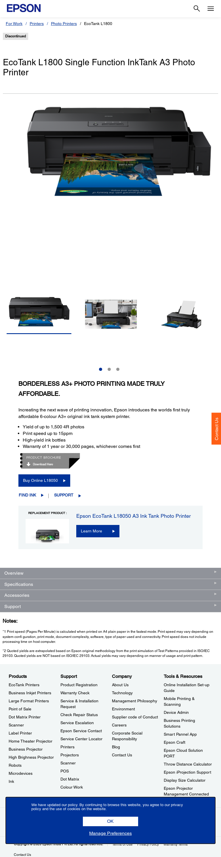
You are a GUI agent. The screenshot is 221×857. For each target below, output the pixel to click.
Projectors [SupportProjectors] (69, 755)
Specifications (18, 584)
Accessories (16, 595)
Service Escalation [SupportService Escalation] (77, 722)
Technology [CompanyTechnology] (122, 693)
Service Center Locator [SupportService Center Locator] (81, 739)
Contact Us (216, 428)
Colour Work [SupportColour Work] (71, 787)
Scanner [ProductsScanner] (16, 725)
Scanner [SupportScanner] (68, 763)
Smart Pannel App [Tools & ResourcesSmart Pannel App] (180, 734)
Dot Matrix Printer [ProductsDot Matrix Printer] (25, 717)
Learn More (91, 531)
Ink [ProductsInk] (11, 781)
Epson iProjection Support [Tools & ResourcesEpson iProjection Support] (187, 772)
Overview (14, 573)
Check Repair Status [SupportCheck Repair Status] (79, 714)
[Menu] (210, 8)
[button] (110, 821)
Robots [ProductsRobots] (15, 765)
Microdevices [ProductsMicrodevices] (21, 773)
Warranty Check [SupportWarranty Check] (74, 693)
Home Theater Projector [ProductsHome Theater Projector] (30, 741)
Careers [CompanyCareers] (119, 725)
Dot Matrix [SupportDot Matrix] (69, 779)
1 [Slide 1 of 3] (100, 369)
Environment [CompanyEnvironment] (123, 709)
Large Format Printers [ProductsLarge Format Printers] (29, 701)
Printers (37, 23)
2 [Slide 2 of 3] (109, 369)
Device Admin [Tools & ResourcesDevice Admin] (176, 712)
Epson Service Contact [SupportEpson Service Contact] (81, 730)
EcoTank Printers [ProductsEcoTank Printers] (24, 684)
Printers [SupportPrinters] (67, 747)
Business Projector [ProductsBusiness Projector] (26, 749)
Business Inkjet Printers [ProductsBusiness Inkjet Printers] (30, 693)
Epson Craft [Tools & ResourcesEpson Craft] (174, 742)
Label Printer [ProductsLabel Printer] (20, 733)
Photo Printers (64, 23)
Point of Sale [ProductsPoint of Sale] (20, 709)
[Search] (196, 8)
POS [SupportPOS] (64, 771)
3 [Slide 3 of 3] (117, 369)
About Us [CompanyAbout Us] (120, 684)
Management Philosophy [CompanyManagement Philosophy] (134, 701)
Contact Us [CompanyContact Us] (122, 755)
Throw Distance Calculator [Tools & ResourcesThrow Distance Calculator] (188, 764)
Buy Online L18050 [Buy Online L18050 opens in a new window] (40, 480)
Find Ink (27, 495)
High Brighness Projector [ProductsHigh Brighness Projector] (31, 757)
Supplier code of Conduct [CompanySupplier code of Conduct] (135, 717)
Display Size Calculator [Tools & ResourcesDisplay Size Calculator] (184, 780)
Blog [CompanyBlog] (116, 747)
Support (63, 495)
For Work (14, 23)
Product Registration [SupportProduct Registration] (79, 684)
